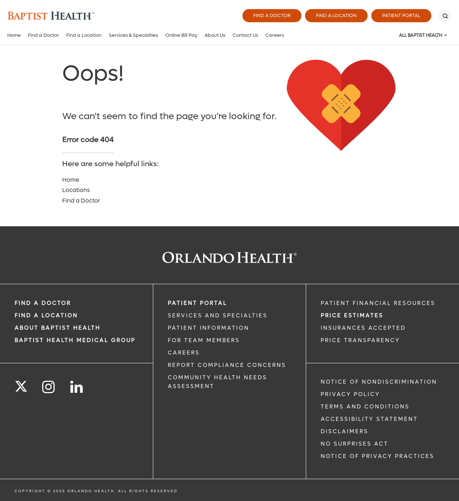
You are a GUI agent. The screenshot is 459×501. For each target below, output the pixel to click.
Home (14, 35)
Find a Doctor (271, 15)
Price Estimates (352, 315)
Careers (274, 35)
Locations (76, 190)
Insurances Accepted (363, 328)
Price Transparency (360, 340)
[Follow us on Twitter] (21, 384)
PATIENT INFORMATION (208, 328)
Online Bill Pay (181, 35)
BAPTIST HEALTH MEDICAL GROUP (75, 340)
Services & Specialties (133, 35)
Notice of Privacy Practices (377, 456)
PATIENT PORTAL (197, 303)
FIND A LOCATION (46, 315)
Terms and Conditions (365, 406)
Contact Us (245, 35)
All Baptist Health (420, 35)
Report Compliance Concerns (227, 365)
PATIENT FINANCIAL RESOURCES (378, 303)
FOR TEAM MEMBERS (204, 340)
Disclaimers (344, 431)
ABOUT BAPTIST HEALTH (57, 328)
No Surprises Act (354, 443)
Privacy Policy (350, 394)
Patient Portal (401, 15)
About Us (215, 35)
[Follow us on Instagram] (49, 387)
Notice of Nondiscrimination (379, 381)
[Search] (445, 15)
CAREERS (184, 352)
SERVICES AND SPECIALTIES (218, 315)
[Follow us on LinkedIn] (77, 387)
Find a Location (336, 15)
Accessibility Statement (369, 419)
